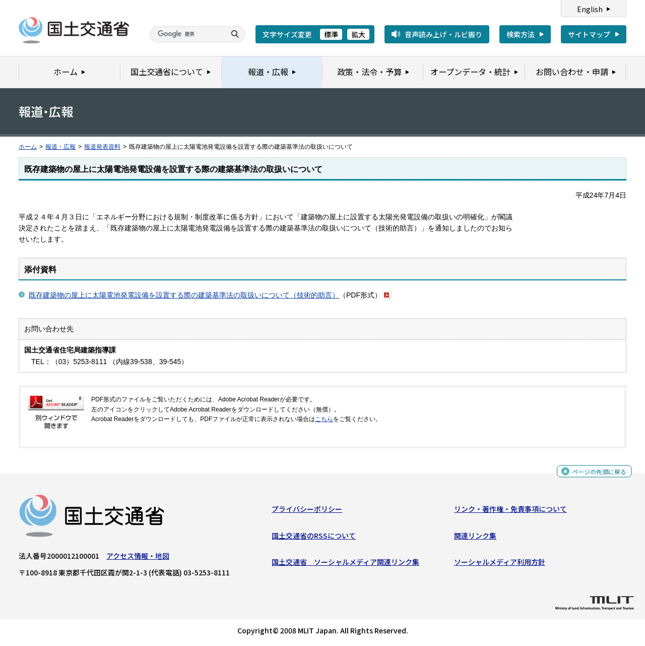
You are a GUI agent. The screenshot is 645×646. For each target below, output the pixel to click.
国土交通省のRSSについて (314, 538)
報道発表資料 (102, 146)
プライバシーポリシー (307, 511)
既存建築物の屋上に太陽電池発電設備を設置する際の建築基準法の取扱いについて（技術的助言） (184, 295)
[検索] (186, 34)
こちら (324, 419)
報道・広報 (60, 146)
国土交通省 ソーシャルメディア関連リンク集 (345, 564)
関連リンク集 (475, 538)
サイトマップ (589, 34)
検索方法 (520, 34)
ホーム (28, 146)
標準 (331, 34)
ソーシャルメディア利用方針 (499, 564)
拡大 (358, 34)
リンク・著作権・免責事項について (510, 511)
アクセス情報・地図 (137, 558)
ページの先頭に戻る (595, 475)
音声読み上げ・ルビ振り (443, 34)
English (590, 9)
